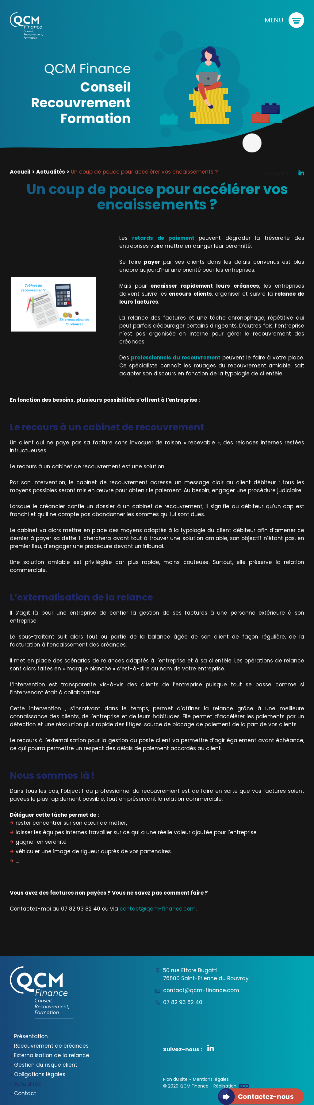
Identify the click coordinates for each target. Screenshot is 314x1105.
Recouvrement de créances (51, 1045)
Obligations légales (39, 1074)
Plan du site (175, 1079)
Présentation (31, 1036)
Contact (25, 1093)
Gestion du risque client (45, 1065)
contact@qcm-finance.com (158, 908)
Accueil (20, 171)
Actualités (50, 171)
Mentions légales (211, 1079)
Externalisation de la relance (51, 1055)
